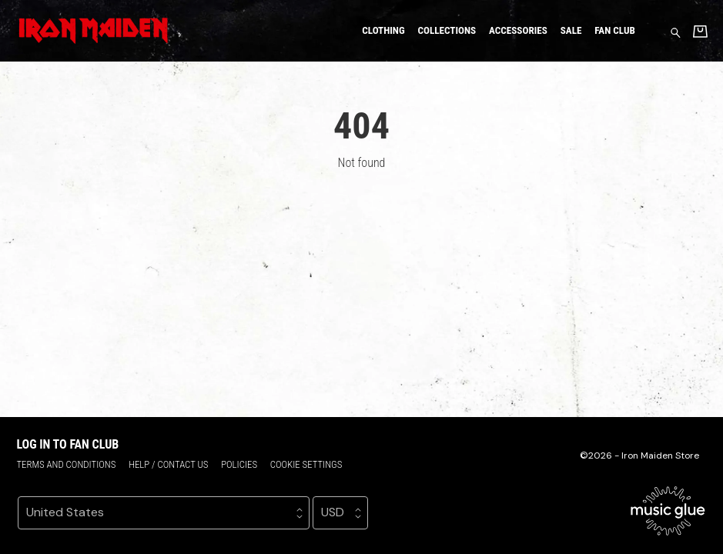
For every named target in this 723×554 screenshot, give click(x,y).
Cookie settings (306, 464)
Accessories (518, 30)
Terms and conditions (65, 464)
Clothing (383, 30)
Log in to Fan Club (67, 444)
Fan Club (614, 30)
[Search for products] (676, 32)
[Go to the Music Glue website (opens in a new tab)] (668, 511)
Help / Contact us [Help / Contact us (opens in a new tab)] (168, 464)
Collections (446, 30)
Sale (571, 30)
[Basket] (700, 31)
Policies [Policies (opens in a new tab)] (239, 464)
